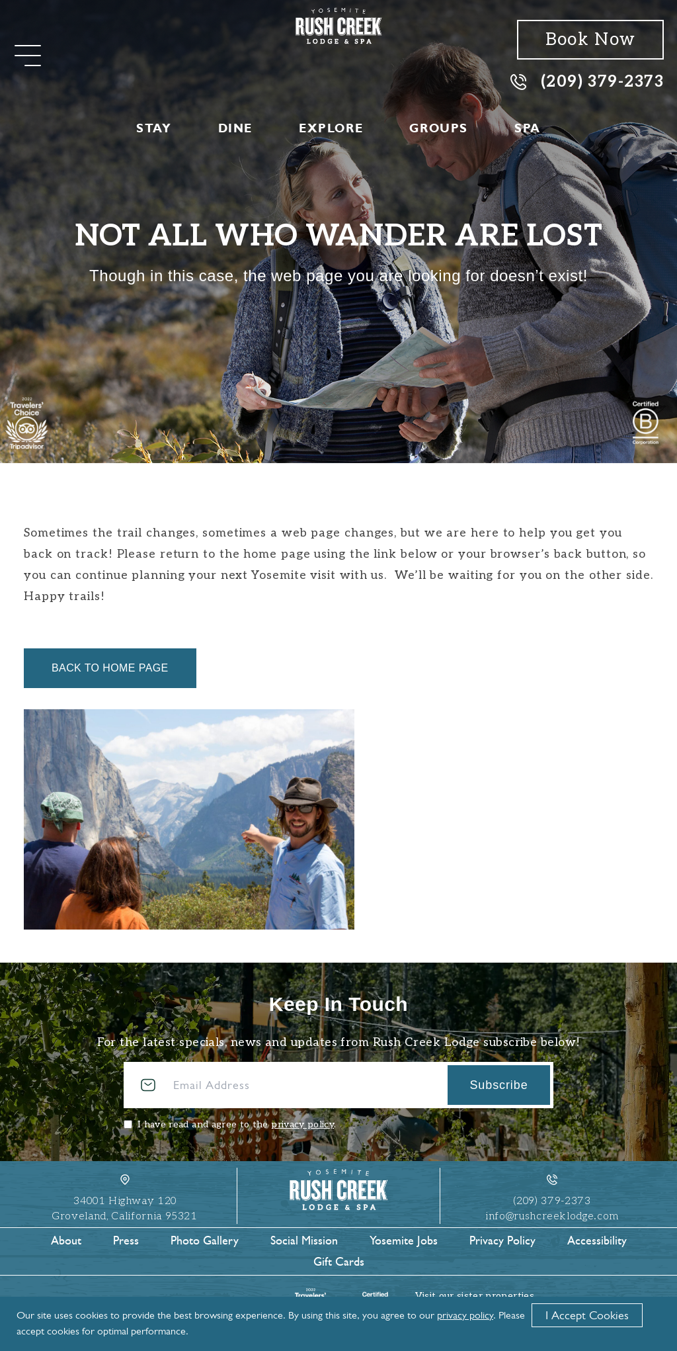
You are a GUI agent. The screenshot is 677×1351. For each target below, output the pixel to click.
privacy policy (302, 1124)
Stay (153, 128)
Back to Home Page (110, 668)
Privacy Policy (502, 1240)
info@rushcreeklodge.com (552, 1216)
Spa (527, 128)
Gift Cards (338, 1261)
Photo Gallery (205, 1240)
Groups (438, 128)
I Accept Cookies (587, 1315)
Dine (235, 128)
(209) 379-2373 (587, 81)
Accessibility (597, 1240)
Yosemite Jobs (404, 1240)
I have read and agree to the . (237, 1124)
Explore (331, 128)
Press (126, 1240)
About (66, 1240)
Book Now (590, 39)
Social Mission (304, 1240)
